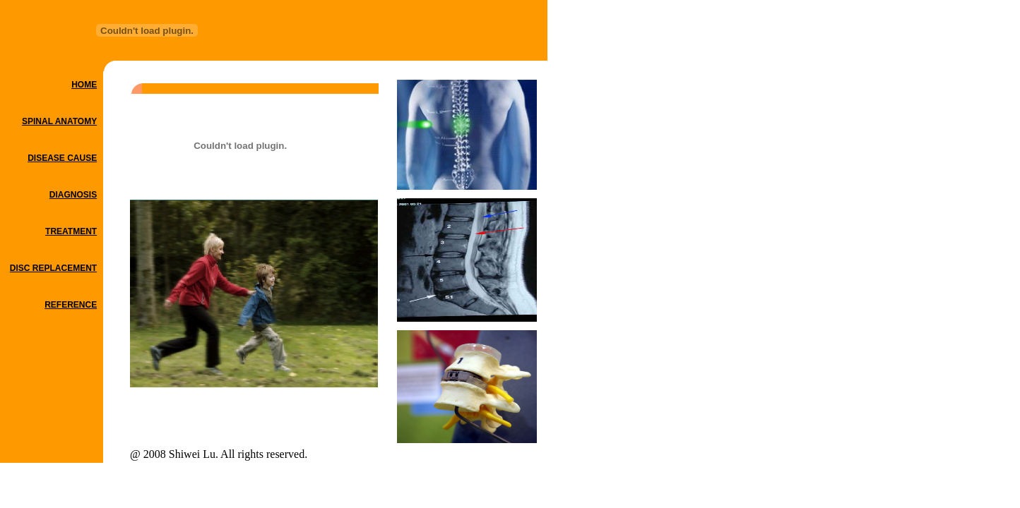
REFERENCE (71, 305)
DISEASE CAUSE (62, 158)
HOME (84, 85)
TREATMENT (71, 231)
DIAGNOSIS (73, 195)
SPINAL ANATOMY (59, 121)
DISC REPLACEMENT (53, 268)
